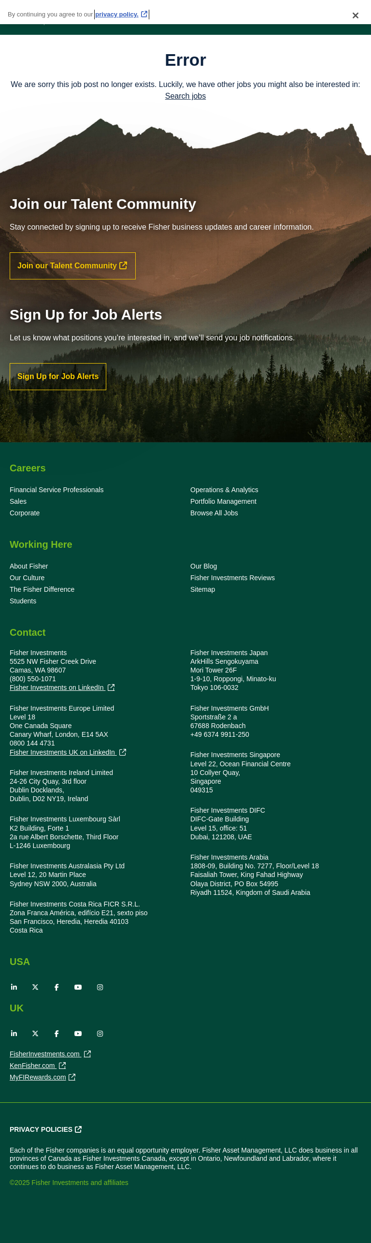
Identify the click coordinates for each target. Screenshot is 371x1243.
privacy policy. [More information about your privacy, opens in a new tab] (116, 11)
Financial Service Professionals (57, 490)
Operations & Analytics (224, 490)
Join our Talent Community (67, 266)
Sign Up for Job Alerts (58, 376)
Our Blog (203, 566)
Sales (18, 501)
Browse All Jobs (214, 513)
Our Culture (27, 578)
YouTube (78, 987)
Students (23, 601)
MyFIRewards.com (38, 1078)
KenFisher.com (33, 1066)
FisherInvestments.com (46, 1055)
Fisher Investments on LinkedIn (57, 688)
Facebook (57, 987)
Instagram (100, 987)
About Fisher (29, 566)
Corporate (25, 513)
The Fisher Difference (42, 589)
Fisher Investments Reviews (232, 578)
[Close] (355, 12)
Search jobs (185, 96)
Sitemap (202, 589)
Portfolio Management (223, 501)
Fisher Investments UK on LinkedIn (63, 752)
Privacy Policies (41, 1129)
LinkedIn (14, 987)
